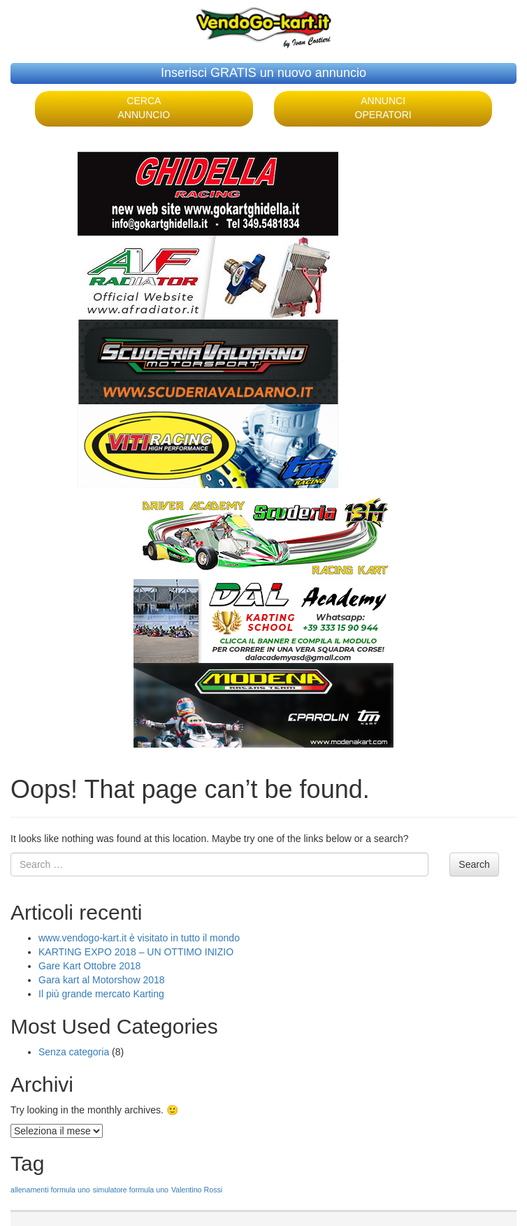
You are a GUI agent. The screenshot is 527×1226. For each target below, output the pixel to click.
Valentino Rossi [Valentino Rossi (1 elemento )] (196, 1189)
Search (474, 864)
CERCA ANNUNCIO (144, 107)
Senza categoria (73, 1051)
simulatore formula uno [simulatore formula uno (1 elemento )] (130, 1189)
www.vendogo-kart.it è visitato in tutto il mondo (139, 937)
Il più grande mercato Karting (101, 993)
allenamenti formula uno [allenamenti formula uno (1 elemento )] (50, 1189)
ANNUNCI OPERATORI (383, 107)
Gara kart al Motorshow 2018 (101, 979)
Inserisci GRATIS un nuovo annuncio (263, 73)
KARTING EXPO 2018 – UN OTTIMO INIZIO (135, 951)
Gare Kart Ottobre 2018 (89, 965)
